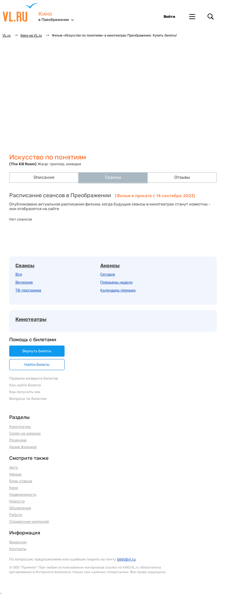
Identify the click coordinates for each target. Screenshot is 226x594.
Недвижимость (22, 494)
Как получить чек (24, 392)
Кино (45, 14)
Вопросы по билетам (27, 399)
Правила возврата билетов (33, 378)
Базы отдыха (20, 481)
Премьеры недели (116, 282)
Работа (15, 515)
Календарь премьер (118, 290)
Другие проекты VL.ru (192, 16)
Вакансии (17, 542)
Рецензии (17, 440)
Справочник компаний (29, 521)
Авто (13, 467)
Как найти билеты (25, 385)
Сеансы (24, 265)
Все (18, 274)
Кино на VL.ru (31, 35)
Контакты (17, 549)
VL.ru (20, 12)
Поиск (210, 16)
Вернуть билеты (36, 351)
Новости (17, 501)
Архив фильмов (23, 447)
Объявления (20, 508)
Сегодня (107, 274)
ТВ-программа (28, 290)
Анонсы (110, 265)
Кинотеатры (30, 319)
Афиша (15, 474)
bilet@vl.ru (126, 559)
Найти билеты (37, 364)
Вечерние (24, 282)
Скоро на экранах (25, 433)
